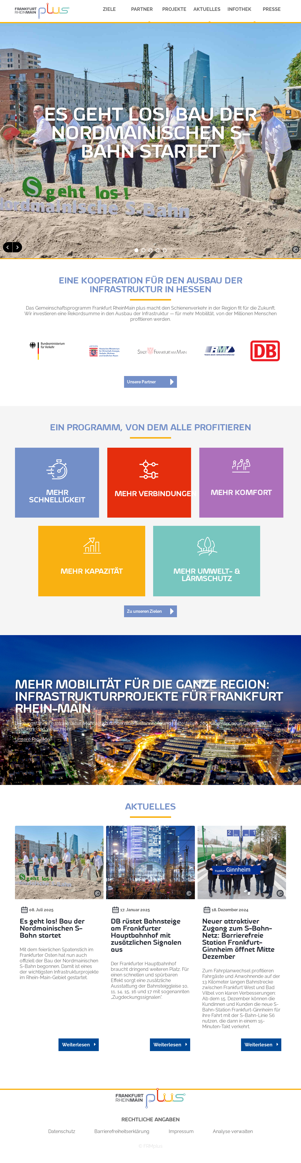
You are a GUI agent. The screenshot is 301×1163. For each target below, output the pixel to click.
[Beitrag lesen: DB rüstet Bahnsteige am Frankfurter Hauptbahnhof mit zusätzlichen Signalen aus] (150, 945)
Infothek (239, 9)
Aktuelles (206, 9)
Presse (272, 9)
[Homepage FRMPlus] (42, 11)
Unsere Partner (141, 382)
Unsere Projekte (32, 739)
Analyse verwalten (233, 1136)
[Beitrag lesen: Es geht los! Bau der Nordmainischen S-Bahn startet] (57, 945)
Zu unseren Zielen (144, 611)
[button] (7, 247)
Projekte (174, 9)
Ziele (109, 9)
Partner (142, 9)
